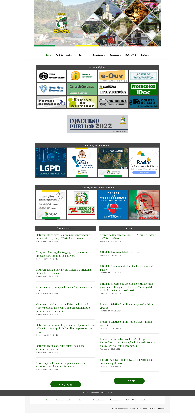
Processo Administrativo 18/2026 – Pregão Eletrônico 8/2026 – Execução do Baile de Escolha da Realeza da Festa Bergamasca (127, 342)
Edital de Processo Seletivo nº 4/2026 (120, 252)
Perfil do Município (64, 55)
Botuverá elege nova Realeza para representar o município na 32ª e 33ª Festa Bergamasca (63, 236)
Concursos (114, 55)
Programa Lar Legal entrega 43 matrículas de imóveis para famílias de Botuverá (61, 254)
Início (48, 55)
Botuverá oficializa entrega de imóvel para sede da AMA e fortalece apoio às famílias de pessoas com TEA (65, 328)
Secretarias (98, 55)
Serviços (83, 55)
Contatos (145, 55)
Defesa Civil (130, 55)
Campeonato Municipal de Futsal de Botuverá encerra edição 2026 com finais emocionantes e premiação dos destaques (63, 308)
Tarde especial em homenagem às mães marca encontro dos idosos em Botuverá (62, 364)
